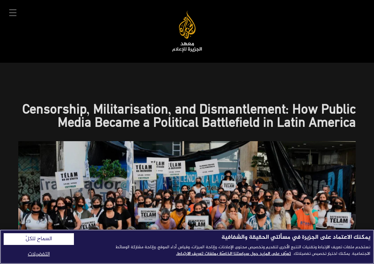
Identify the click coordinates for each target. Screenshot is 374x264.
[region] (187, 247)
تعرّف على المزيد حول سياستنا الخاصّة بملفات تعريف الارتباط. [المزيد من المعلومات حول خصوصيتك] (233, 253)
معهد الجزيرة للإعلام (187, 31)
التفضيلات (39, 254)
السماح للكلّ (39, 239)
